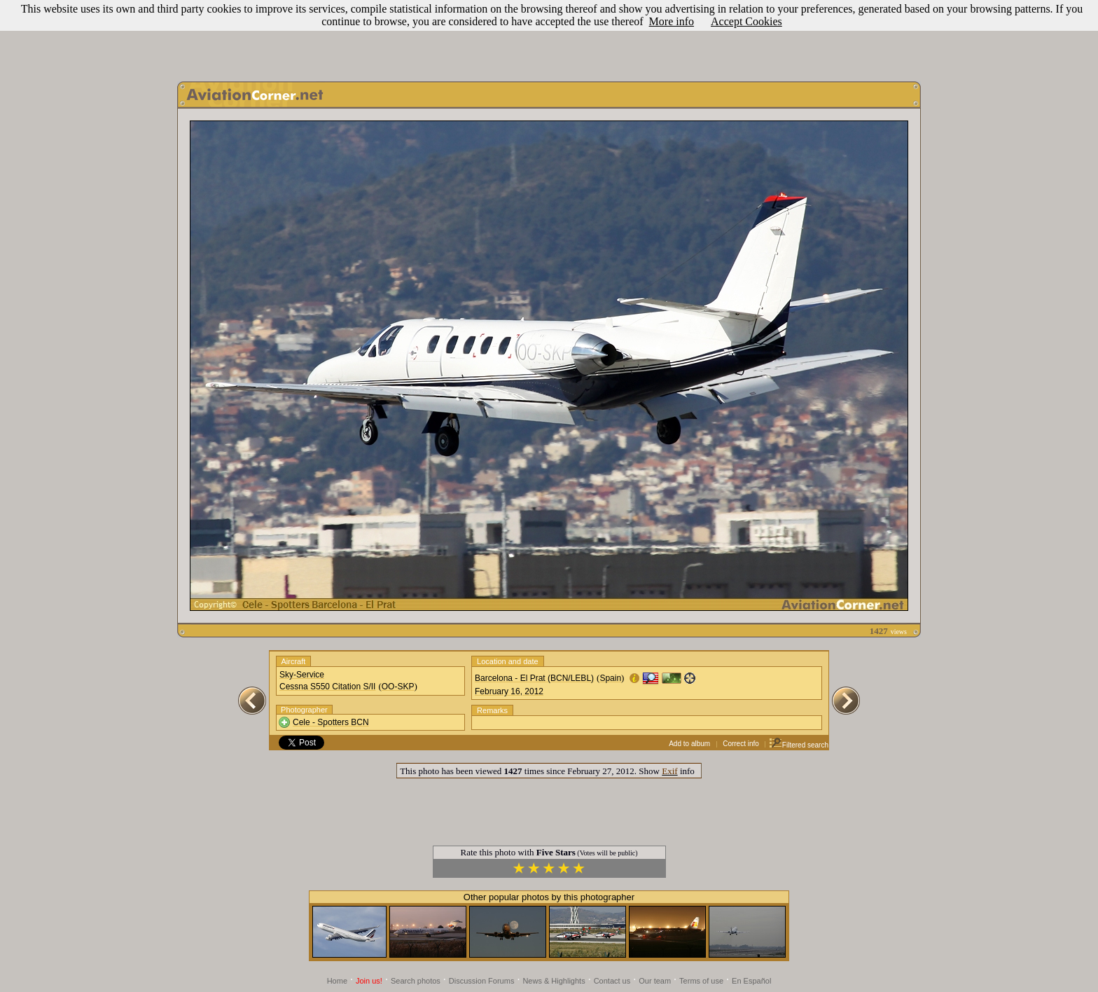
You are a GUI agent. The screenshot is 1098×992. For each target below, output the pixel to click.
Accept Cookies (746, 21)
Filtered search (798, 745)
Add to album (689, 744)
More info (671, 21)
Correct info (741, 744)
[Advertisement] (549, 37)
